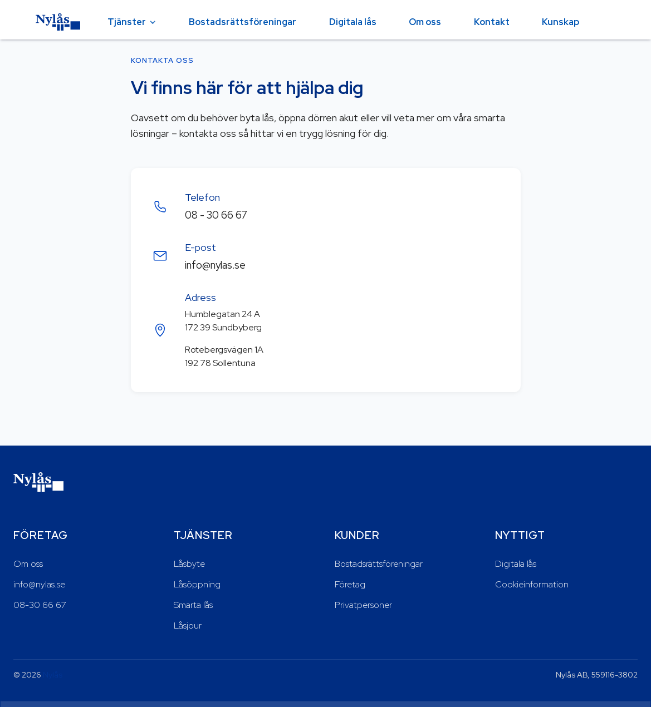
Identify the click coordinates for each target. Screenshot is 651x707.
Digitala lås (352, 22)
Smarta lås (193, 605)
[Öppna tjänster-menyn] (152, 22)
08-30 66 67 (39, 605)
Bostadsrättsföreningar (242, 22)
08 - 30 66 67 (216, 215)
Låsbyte (189, 564)
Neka (543, 683)
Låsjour (188, 625)
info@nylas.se (215, 265)
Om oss (425, 22)
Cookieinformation (532, 584)
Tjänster (126, 22)
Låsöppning (197, 584)
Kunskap (560, 22)
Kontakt (492, 22)
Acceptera (601, 683)
